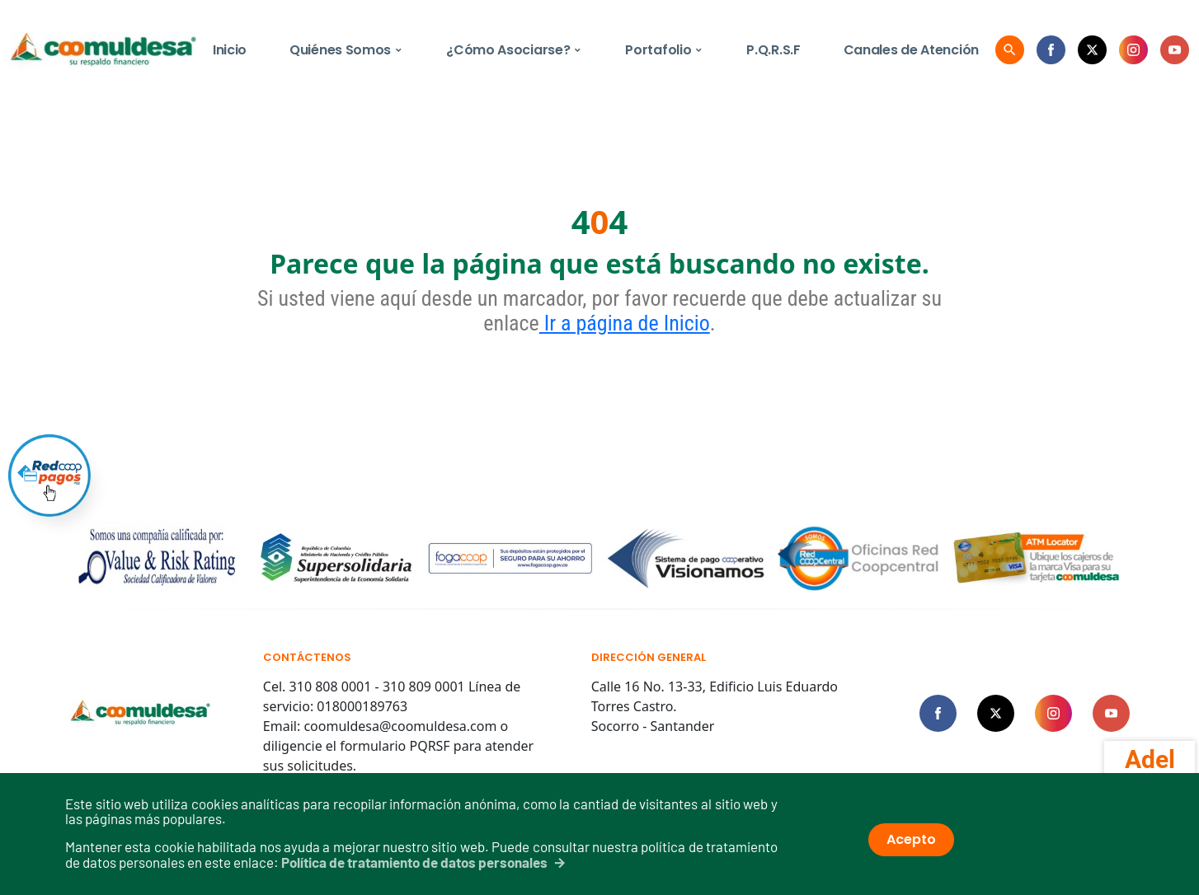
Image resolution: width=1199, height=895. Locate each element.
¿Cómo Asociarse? (514, 49)
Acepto (911, 839)
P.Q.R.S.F (773, 49)
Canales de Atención (911, 49)
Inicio (230, 49)
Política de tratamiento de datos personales (414, 862)
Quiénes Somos (346, 49)
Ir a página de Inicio (624, 323)
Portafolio (664, 49)
